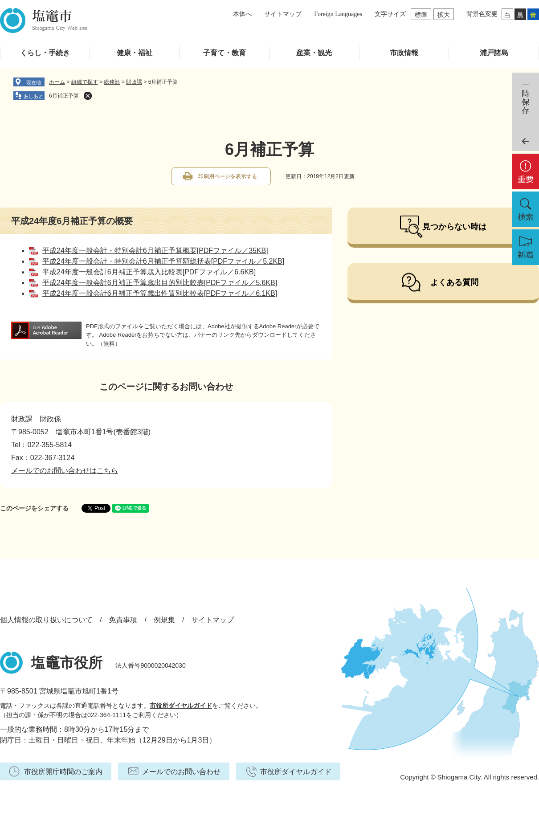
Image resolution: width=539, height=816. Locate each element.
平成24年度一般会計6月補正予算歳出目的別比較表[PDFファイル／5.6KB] (159, 282)
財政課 (134, 82)
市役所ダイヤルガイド (181, 705)
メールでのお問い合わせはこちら (64, 470)
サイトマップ (283, 14)
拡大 (443, 14)
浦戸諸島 (494, 53)
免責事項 (123, 620)
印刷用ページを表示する (227, 176)
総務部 (112, 82)
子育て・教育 (224, 53)
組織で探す (84, 82)
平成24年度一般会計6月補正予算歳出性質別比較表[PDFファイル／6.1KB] (159, 293)
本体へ (242, 14)
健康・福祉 (134, 53)
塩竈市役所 (66, 663)
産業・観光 (314, 53)
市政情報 (404, 53)
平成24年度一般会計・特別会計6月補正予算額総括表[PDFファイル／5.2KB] (163, 261)
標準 (421, 14)
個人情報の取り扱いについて (46, 620)
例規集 (164, 620)
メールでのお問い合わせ (181, 771)
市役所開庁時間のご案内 (63, 771)
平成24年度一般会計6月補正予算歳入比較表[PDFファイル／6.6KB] (149, 272)
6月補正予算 (64, 96)
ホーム (57, 82)
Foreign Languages (338, 14)
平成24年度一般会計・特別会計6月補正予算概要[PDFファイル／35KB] (155, 250)
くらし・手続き (45, 53)
